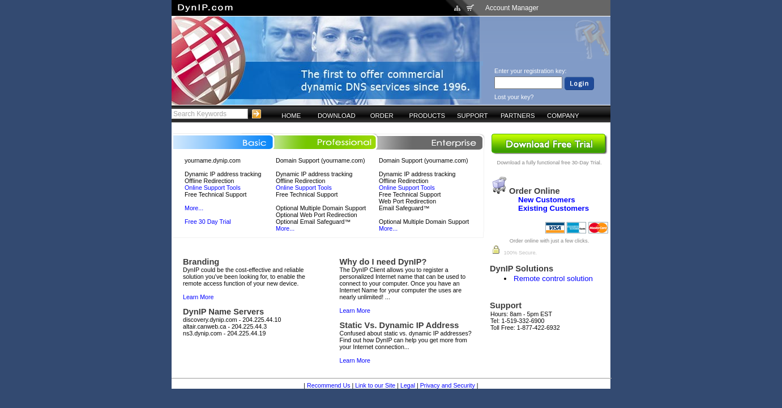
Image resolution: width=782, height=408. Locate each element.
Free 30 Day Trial (208, 221)
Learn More (198, 297)
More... (194, 208)
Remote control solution (553, 278)
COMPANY (563, 115)
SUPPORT (472, 115)
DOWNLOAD (337, 115)
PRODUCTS (427, 115)
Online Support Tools (213, 187)
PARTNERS (518, 115)
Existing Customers (553, 208)
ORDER (382, 115)
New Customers (546, 200)
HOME (291, 115)
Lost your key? (513, 97)
